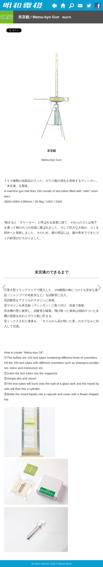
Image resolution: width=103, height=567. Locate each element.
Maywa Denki (65, 563)
